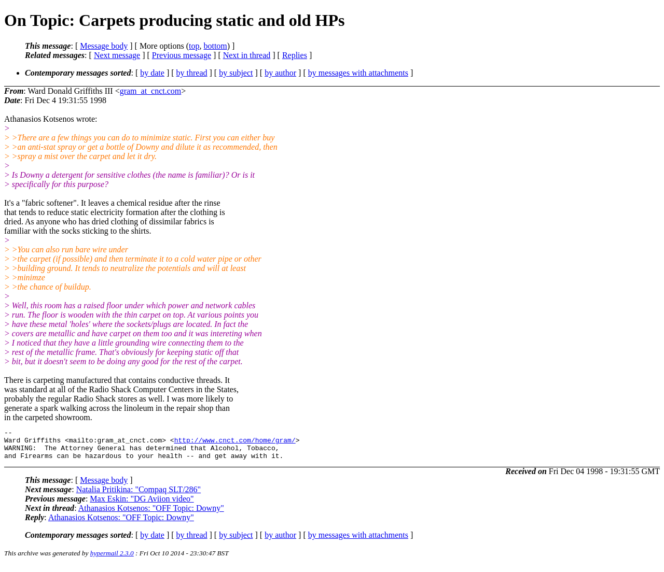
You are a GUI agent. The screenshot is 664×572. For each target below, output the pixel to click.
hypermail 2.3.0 (112, 559)
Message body (104, 45)
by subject (236, 72)
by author (280, 72)
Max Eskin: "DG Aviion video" (141, 504)
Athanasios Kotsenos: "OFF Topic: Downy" (151, 514)
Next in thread (247, 55)
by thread (192, 72)
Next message (117, 55)
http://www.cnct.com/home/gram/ (235, 443)
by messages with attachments (358, 72)
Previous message (181, 55)
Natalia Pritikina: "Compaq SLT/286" (138, 495)
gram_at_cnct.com (151, 91)
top (194, 45)
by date (152, 72)
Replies (294, 55)
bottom (215, 45)
